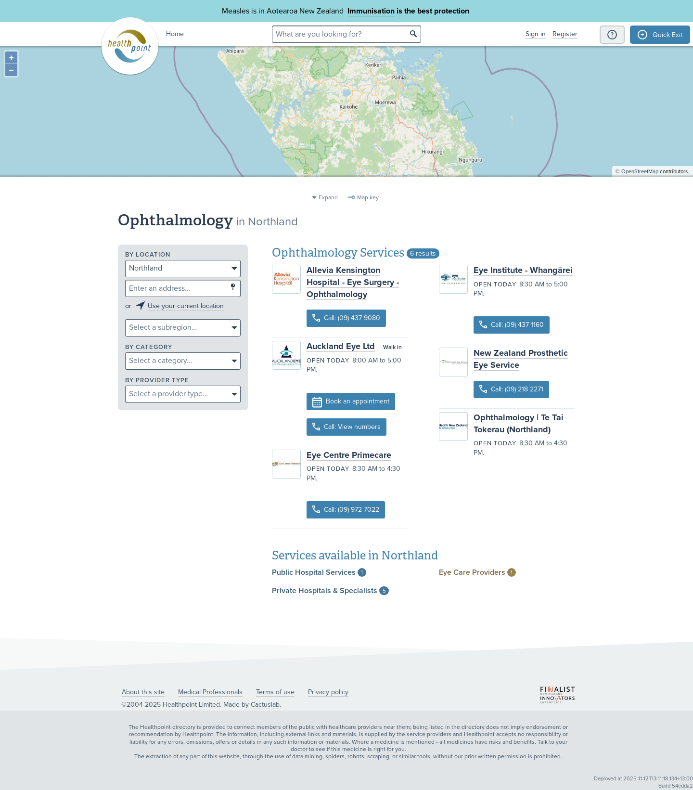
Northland (273, 222)
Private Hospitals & (330, 591)
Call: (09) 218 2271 (511, 389)
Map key (368, 197)
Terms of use (275, 692)
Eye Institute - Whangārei (523, 270)
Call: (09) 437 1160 (511, 325)
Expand (328, 197)
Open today (328, 360)
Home (175, 34)
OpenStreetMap (639, 185)
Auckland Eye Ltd (341, 346)
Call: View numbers (346, 427)
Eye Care (477, 572)
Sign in (536, 34)
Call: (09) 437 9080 (346, 318)
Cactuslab (265, 704)
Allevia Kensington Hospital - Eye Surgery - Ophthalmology (353, 282)
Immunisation (371, 11)
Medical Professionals (210, 692)
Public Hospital (319, 572)
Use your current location (186, 306)
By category (148, 347)
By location (147, 255)
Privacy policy (328, 692)
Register (565, 34)
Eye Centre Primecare (349, 455)
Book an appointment (350, 402)
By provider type (157, 380)
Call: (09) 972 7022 (345, 509)
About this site (143, 692)
